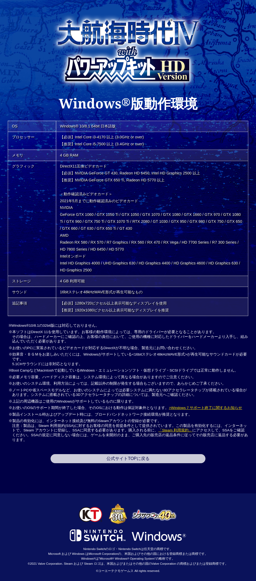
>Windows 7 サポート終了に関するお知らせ (205, 408)
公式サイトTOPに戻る (128, 458)
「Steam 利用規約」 (175, 430)
